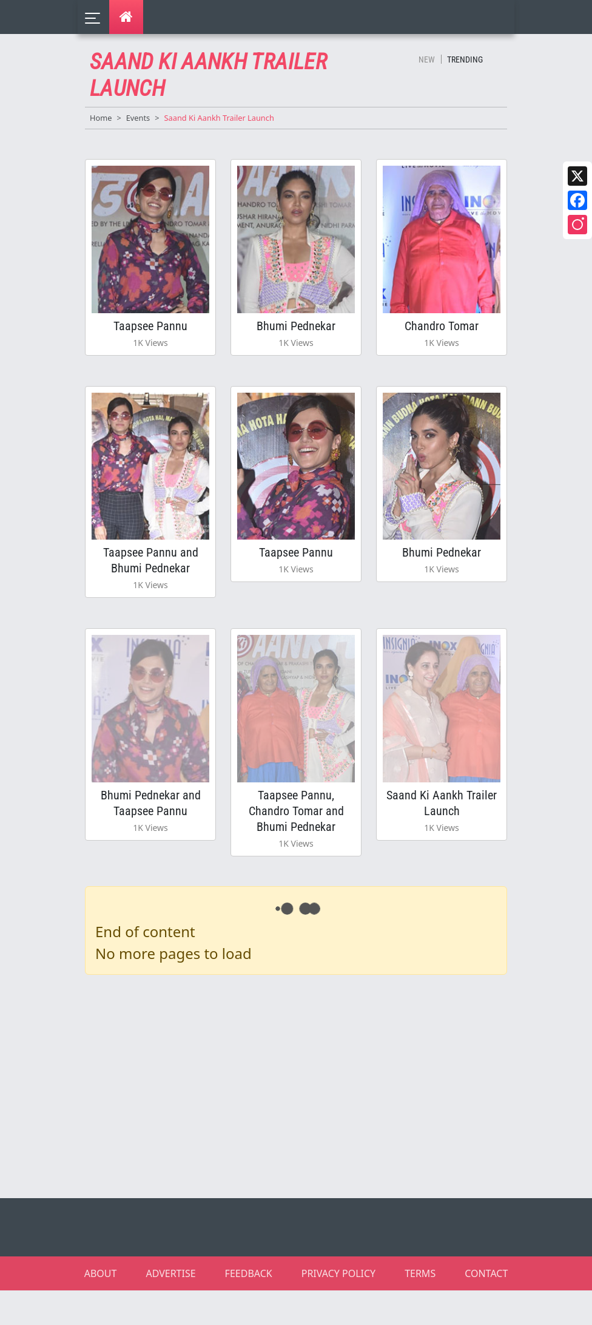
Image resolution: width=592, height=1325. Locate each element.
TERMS (420, 1273)
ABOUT (100, 1273)
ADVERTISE (170, 1273)
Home (101, 117)
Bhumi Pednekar (296, 326)
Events (138, 117)
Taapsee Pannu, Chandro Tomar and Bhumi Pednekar (296, 811)
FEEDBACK (248, 1273)
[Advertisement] (303, 1084)
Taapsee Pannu (150, 326)
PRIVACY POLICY (338, 1273)
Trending (465, 59)
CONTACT (486, 1273)
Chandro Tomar (442, 326)
